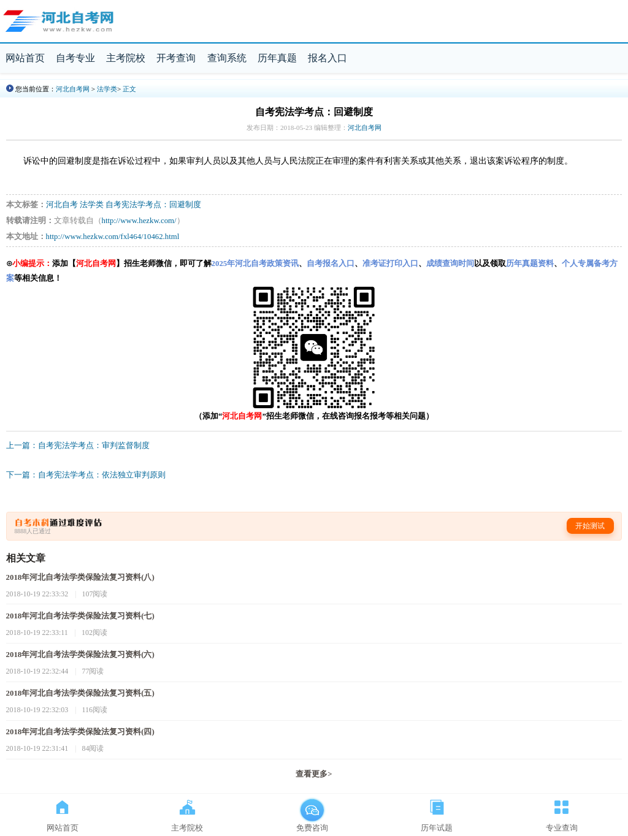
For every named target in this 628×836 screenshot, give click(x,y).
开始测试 (590, 526)
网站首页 (25, 58)
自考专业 (75, 58)
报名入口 (327, 58)
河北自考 (62, 204)
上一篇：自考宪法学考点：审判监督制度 (78, 445)
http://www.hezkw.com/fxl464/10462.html (113, 236)
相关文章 (25, 558)
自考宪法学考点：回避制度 (153, 204)
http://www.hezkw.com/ (139, 220)
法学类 (107, 89)
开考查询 (176, 58)
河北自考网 (73, 89)
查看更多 (314, 774)
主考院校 (125, 58)
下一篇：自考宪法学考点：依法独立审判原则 (86, 475)
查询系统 (227, 58)
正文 (129, 89)
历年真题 (277, 58)
